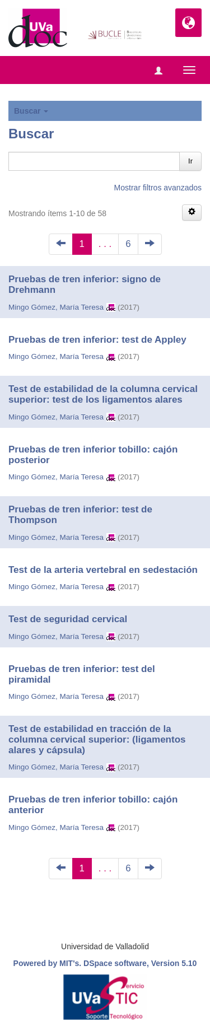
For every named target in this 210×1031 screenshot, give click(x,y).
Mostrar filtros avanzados (158, 187)
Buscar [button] (31, 110)
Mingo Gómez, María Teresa (56, 307)
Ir (190, 161)
